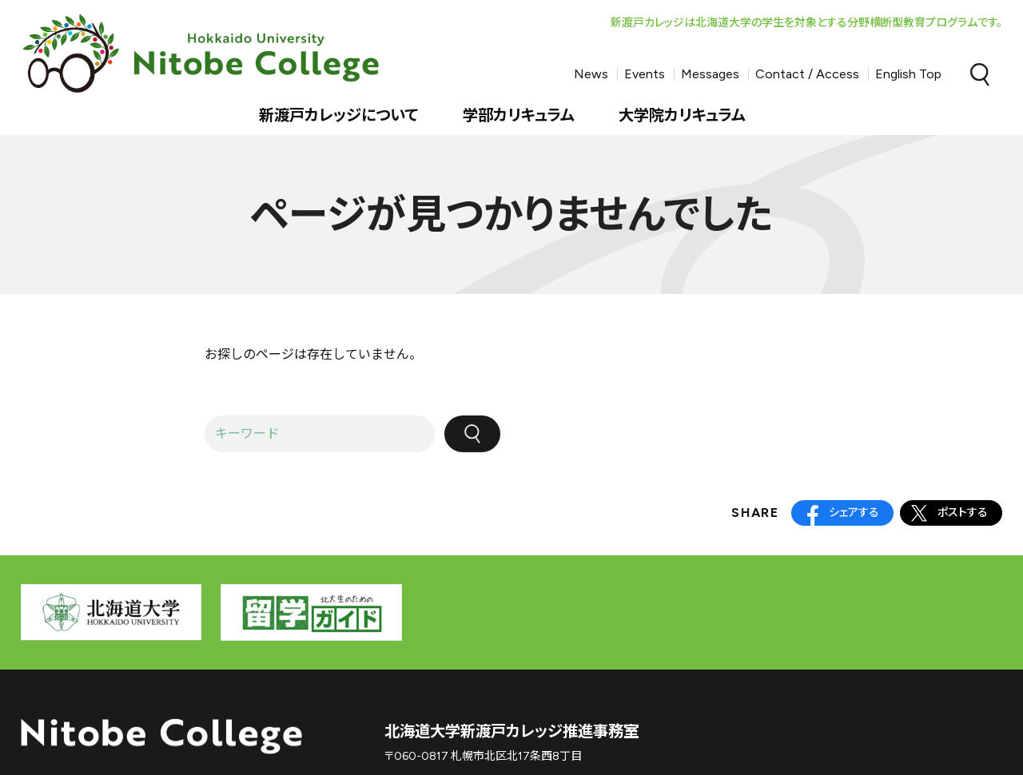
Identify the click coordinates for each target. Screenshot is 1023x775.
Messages (710, 73)
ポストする (962, 512)
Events (644, 73)
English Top (908, 73)
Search (979, 74)
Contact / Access (807, 73)
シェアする (854, 512)
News (591, 73)
